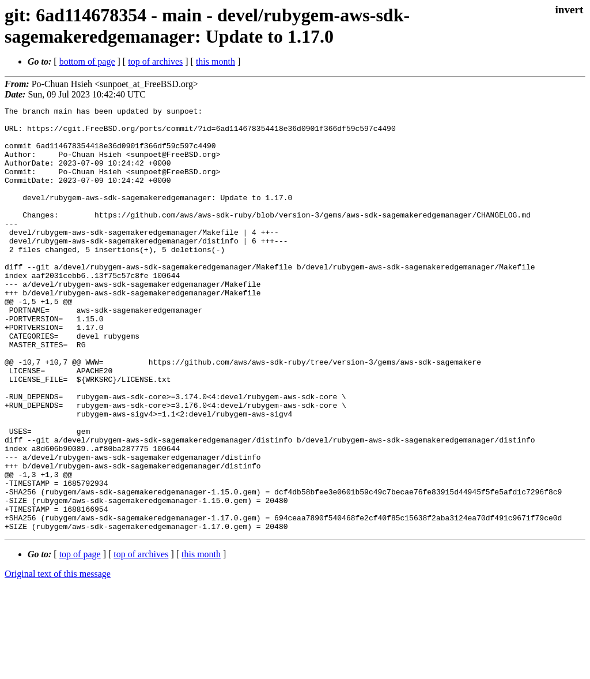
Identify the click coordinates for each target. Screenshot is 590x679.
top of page (80, 639)
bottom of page (87, 61)
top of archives (155, 61)
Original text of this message (58, 658)
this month (215, 61)
